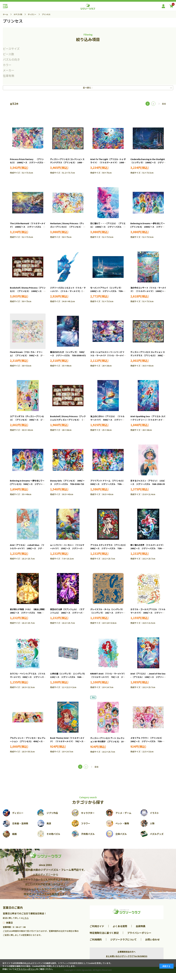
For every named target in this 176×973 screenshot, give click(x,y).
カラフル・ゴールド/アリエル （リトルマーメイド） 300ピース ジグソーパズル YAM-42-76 (147, 612)
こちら (26, 917)
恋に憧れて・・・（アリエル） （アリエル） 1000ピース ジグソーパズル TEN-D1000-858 (107, 227)
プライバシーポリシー (139, 933)
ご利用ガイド (97, 926)
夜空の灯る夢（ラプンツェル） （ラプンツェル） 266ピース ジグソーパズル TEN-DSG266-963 (67, 612)
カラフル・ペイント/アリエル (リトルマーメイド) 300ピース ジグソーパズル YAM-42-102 (28, 677)
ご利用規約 (96, 939)
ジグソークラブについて (123, 939)
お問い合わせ (152, 939)
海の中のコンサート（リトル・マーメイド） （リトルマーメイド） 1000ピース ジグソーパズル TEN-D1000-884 (149, 291)
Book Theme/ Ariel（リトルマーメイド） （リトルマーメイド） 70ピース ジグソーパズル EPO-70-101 (67, 741)
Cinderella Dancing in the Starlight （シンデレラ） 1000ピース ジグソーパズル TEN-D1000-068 (148, 162)
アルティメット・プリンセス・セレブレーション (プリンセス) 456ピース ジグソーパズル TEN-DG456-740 (28, 741)
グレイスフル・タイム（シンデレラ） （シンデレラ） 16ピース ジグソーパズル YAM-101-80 (107, 612)
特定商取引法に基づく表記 (104, 933)
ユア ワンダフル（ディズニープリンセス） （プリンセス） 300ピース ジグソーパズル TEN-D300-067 (27, 420)
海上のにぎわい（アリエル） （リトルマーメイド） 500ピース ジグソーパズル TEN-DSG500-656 (107, 420)
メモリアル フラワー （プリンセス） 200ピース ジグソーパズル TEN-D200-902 (147, 741)
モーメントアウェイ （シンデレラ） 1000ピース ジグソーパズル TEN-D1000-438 (106, 291)
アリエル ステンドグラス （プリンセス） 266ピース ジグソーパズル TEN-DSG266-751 (109, 548)
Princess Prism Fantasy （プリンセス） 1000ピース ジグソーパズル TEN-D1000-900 (27, 162)
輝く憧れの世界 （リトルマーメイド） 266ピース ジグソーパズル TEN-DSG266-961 (147, 548)
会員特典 (140, 926)
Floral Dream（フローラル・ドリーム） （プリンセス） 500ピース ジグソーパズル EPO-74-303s (27, 355)
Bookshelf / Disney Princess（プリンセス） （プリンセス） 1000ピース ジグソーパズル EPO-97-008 (28, 291)
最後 (164, 104)
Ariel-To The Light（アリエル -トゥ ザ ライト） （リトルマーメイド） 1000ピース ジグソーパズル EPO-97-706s (108, 162)
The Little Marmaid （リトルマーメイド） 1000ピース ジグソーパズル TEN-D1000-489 (27, 227)
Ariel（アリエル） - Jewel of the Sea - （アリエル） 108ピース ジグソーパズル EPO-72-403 (148, 677)
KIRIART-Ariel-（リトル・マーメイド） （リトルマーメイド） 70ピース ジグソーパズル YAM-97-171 (108, 677)
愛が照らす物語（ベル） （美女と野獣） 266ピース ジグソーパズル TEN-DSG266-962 (28, 612)
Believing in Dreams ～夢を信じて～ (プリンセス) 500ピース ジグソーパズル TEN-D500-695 (28, 484)
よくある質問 (120, 926)
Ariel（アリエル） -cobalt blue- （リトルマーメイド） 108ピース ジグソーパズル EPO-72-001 (27, 548)
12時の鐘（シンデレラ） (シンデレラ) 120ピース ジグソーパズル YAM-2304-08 (68, 677)
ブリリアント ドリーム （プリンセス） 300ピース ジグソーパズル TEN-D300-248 (108, 484)
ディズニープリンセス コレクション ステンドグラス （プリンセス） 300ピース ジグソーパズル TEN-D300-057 (147, 355)
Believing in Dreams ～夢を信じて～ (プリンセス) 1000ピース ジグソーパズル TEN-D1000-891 (148, 227)
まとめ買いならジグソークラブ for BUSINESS (126, 956)
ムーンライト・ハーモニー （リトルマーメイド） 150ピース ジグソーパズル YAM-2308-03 (67, 548)
